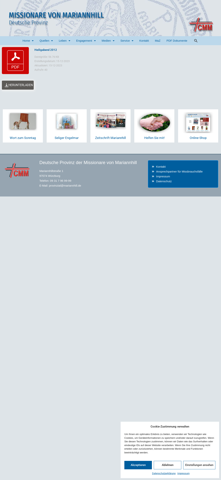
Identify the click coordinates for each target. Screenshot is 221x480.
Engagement (86, 41)
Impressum (183, 473)
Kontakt (144, 40)
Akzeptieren (138, 465)
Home (28, 41)
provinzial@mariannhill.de (65, 185)
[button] (196, 40)
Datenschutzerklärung (163, 473)
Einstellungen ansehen (199, 465)
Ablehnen (167, 465)
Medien (108, 41)
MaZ (158, 40)
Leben (64, 41)
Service (126, 41)
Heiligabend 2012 (45, 50)
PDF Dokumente (176, 40)
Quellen (46, 41)
